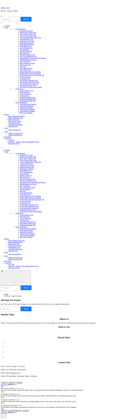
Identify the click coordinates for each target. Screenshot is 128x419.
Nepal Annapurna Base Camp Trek (30, 37)
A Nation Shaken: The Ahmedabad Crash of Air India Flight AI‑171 (66, 352)
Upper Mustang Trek (26, 68)
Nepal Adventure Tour (26, 90)
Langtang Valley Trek (26, 39)
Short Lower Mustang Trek (28, 56)
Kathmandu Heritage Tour (28, 101)
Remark (17, 394)
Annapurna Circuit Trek (27, 41)
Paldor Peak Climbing (26, 106)
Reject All (12, 382)
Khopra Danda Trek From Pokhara (30, 72)
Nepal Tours (19, 89)
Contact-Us (8, 138)
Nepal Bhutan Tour (25, 46)
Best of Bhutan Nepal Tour (16, 116)
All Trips (7, 25)
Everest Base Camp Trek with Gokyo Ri (32, 75)
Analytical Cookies (8, 400)
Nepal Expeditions (21, 102)
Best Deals (8, 137)
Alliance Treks (5, 8)
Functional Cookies (9, 394)
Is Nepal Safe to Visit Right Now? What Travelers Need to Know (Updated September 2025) (66, 347)
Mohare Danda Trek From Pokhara (30, 73)
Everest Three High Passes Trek (29, 82)
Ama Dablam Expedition (27, 111)
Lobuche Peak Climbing (27, 109)
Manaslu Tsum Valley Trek (28, 32)
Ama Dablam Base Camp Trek (29, 84)
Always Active (19, 388)
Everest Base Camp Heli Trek (29, 80)
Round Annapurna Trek (27, 43)
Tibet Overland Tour (14, 130)
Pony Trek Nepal (25, 61)
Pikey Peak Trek (25, 53)
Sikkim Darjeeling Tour (15, 133)
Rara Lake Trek (24, 49)
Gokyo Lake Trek (25, 77)
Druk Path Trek (13, 126)
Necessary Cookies (8, 388)
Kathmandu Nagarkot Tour (28, 99)
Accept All (19, 382)
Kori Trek (23, 66)
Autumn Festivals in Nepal (66, 342)
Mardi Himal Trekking (26, 44)
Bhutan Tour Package (14, 121)
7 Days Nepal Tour (25, 94)
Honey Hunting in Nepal (27, 63)
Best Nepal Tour (25, 92)
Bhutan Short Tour (14, 119)
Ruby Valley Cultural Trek (28, 34)
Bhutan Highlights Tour (15, 118)
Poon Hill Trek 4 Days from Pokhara (31, 87)
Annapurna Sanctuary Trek (28, 85)
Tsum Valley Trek (25, 70)
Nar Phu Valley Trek (26, 51)
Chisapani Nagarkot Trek (27, 55)
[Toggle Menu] (1, 147)
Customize (4, 382)
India (6, 131)
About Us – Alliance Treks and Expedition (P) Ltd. (23, 142)
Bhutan (7, 114)
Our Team (11, 140)
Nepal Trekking (20, 29)
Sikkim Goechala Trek (15, 135)
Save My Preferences (15, 411)
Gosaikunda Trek (25, 78)
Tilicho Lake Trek (25, 65)
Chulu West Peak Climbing (28, 104)
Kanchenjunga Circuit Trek (28, 60)
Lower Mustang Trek (26, 48)
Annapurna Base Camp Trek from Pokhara (33, 58)
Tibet (6, 128)
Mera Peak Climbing (26, 113)
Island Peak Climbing (26, 107)
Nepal (6, 27)
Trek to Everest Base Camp (28, 36)
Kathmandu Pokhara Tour (27, 97)
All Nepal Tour (24, 96)
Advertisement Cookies (10, 405)
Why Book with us (14, 143)
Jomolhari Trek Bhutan (15, 125)
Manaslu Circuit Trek (26, 31)
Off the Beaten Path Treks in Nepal (66, 357)
